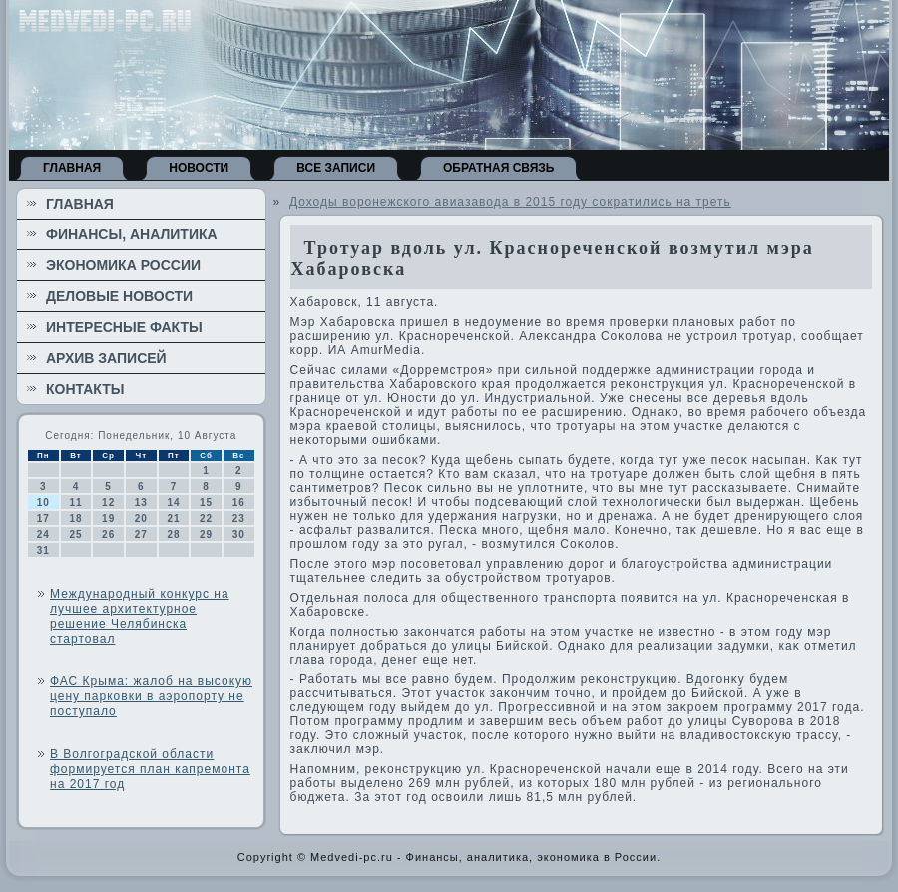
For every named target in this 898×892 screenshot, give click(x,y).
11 (75, 502)
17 (43, 518)
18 (75, 518)
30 (238, 534)
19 (108, 518)
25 (75, 534)
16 (238, 502)
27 (141, 534)
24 (43, 534)
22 (206, 518)
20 (141, 518)
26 (108, 534)
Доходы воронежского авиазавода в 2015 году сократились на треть (510, 202)
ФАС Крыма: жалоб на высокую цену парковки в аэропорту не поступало (151, 696)
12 (108, 502)
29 (206, 534)
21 (173, 518)
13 (141, 502)
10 (43, 502)
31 (43, 550)
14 (173, 502)
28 (173, 534)
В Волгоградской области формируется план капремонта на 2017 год (150, 769)
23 (238, 518)
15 (206, 502)
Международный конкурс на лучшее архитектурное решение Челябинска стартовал (139, 616)
